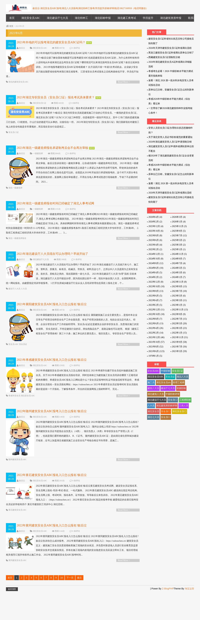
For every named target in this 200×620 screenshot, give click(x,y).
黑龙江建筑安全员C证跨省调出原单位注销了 (171, 52)
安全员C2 (173, 400)
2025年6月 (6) (155, 240)
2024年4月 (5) (155, 272)
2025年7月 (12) (179, 235)
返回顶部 (12, 617)
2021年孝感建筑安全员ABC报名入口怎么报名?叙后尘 (52, 375)
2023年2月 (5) (155, 305)
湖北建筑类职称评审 (166, 405)
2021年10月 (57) (156, 342)
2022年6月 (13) (155, 323)
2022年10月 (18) (156, 314)
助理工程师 (178, 382)
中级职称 (165, 371)
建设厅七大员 (168, 388)
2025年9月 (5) (179, 231)
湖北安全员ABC (30, 18)
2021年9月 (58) (179, 342)
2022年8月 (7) (155, 319)
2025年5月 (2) (179, 240)
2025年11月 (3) (179, 226)
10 (61, 605)
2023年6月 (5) (155, 295)
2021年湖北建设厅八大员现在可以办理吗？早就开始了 (52, 259)
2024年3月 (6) (179, 272)
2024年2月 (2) (155, 277)
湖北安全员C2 (179, 411)
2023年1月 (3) (179, 305)
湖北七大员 (153, 417)
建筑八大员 (153, 388)
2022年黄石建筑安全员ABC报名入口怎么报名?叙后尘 (52, 503)
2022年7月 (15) (179, 319)
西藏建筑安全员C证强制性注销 (164, 57)
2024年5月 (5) (179, 268)
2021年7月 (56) (179, 346)
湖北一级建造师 (15, 193)
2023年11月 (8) (179, 282)
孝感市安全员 (14, 416)
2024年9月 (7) (179, 258)
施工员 (151, 382)
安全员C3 (166, 411)
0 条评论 (76, 48)
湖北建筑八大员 (156, 394)
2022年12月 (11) (156, 309)
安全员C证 (177, 371)
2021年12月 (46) (156, 337)
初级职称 (181, 388)
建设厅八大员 (14, 299)
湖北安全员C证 (39, 103)
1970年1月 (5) (155, 356)
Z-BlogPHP (168, 616)
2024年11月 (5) (179, 254)
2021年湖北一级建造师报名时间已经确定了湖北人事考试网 (55, 209)
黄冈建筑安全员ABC (17, 588)
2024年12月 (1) (155, 254)
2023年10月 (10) (156, 286)
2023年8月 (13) (155, 291)
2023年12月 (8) (155, 282)
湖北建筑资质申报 (170, 18)
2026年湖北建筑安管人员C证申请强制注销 (170, 142)
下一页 (70, 605)
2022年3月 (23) (179, 328)
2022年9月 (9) (179, 314)
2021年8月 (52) (155, 346)
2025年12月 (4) (155, 226)
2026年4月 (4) (155, 217)
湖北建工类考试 (126, 18)
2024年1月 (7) (179, 277)
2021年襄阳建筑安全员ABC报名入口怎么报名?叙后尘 (52, 314)
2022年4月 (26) (155, 328)
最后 (79, 605)
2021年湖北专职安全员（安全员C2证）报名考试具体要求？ (56, 97)
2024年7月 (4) (179, 263)
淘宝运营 (189, 616)
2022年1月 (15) (179, 332)
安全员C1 (166, 417)
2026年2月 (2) (155, 221)
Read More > (124, 82)
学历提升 (148, 18)
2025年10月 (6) (155, 231)
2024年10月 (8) (155, 258)
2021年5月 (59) (179, 351)
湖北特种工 (81, 18)
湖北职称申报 (103, 18)
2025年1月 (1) (179, 249)
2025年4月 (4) (155, 245)
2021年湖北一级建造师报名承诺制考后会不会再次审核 (52, 147)
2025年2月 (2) (155, 249)
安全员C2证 (13, 132)
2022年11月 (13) (180, 309)
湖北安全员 (153, 411)
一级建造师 (38, 153)
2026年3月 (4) (179, 217)
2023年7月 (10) (179, 291)
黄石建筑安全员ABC (17, 538)
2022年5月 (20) (179, 323)
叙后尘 (22, 48)
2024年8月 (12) (155, 263)
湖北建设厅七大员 (57, 18)
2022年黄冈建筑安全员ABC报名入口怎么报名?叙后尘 (52, 553)
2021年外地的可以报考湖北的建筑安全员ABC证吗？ (51, 42)
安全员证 (23, 360)
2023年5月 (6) (179, 295)
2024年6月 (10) (155, 268)
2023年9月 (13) (179, 286)
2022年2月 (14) (155, 332)
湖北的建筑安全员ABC (18, 82)
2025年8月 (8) (155, 235)
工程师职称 (185, 400)
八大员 (24, 299)
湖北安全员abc (163, 382)
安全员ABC (13, 360)
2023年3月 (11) (179, 300)
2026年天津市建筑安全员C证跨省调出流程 (170, 48)
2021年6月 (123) (156, 351)
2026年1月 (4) (179, 221)
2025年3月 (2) (179, 245)
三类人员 (183, 405)
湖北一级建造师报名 (17, 244)
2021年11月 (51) (180, 337)
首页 (12, 18)
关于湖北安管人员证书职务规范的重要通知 (170, 137)
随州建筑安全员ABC (17, 487)
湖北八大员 (182, 376)
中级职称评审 (172, 394)
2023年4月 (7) (155, 300)
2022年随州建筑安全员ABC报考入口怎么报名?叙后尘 (52, 432)
